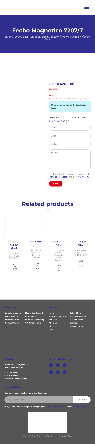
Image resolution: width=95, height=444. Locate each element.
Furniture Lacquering (34, 320)
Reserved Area (76, 326)
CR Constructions (33, 323)
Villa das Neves (76, 320)
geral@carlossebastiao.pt (15, 378)
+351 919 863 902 (11, 375)
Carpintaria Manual (12, 313)
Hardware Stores (11, 320)
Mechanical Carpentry (35, 313)
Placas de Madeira (78, 316)
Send (55, 184)
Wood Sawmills (11, 316)
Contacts (74, 323)
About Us (53, 323)
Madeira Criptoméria (58, 316)
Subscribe (81, 400)
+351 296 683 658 (11, 373)
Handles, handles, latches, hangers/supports (74, 98)
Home (51, 313)
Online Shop (75, 313)
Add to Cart (14, 266)
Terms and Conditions (58, 177)
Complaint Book (65, 436)
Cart (51, 329)
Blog (51, 326)
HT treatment (31, 316)
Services (53, 320)
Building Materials (12, 323)
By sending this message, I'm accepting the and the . (70, 175)
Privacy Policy (82, 177)
